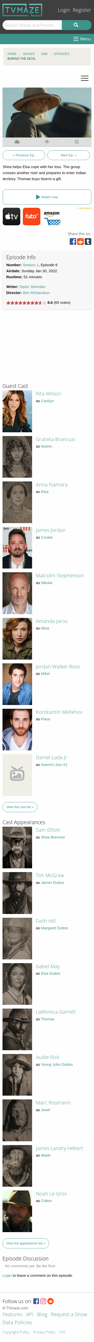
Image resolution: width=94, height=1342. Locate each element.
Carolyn (47, 401)
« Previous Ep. (24, 155)
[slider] (26, 303)
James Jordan (51, 530)
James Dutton (52, 882)
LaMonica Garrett (56, 1011)
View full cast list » (20, 807)
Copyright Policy (16, 1332)
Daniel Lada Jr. (52, 757)
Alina (45, 628)
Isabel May (48, 966)
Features (12, 1315)
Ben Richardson (36, 293)
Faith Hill (46, 920)
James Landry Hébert (59, 1148)
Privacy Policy (44, 1332)
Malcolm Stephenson (60, 575)
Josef (45, 1110)
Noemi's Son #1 (54, 764)
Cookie (47, 537)
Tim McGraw (50, 875)
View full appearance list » (26, 1243)
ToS (62, 1332)
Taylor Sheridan (32, 287)
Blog (42, 1315)
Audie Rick (47, 1057)
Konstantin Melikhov (59, 712)
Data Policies (17, 1323)
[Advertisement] (40, 348)
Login (64, 10)
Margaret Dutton (54, 928)
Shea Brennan (53, 837)
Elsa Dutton (50, 973)
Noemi (46, 446)
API (29, 1315)
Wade (46, 1155)
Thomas (47, 1019)
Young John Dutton (57, 1064)
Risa (44, 491)
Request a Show (69, 1315)
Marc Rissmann (53, 1102)
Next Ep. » (69, 155)
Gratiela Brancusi (55, 439)
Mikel (45, 673)
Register (82, 10)
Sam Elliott (48, 829)
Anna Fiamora (52, 484)
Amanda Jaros (51, 621)
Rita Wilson (48, 393)
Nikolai (46, 583)
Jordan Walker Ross (58, 666)
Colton (46, 1200)
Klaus (45, 719)
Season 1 (31, 265)
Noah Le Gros (51, 1193)
